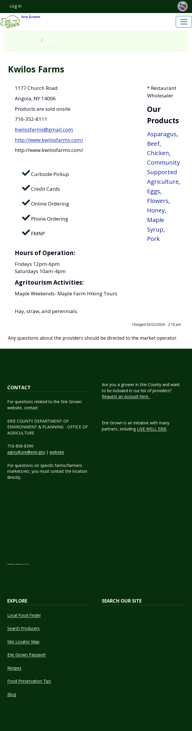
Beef (153, 143)
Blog (11, 694)
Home (23, 40)
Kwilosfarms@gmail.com (44, 129)
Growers (53, 40)
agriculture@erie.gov (26, 452)
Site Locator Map (23, 641)
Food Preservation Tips (29, 681)
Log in (15, 6)
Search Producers (23, 628)
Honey (156, 210)
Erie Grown (20, 21)
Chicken (158, 153)
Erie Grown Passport (26, 654)
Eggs (153, 191)
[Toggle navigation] (184, 22)
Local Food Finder (24, 615)
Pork (153, 238)
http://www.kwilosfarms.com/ (49, 140)
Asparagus (162, 134)
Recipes (14, 668)
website (57, 452)
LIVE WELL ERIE (151, 429)
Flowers (158, 201)
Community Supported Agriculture (163, 172)
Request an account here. (126, 396)
